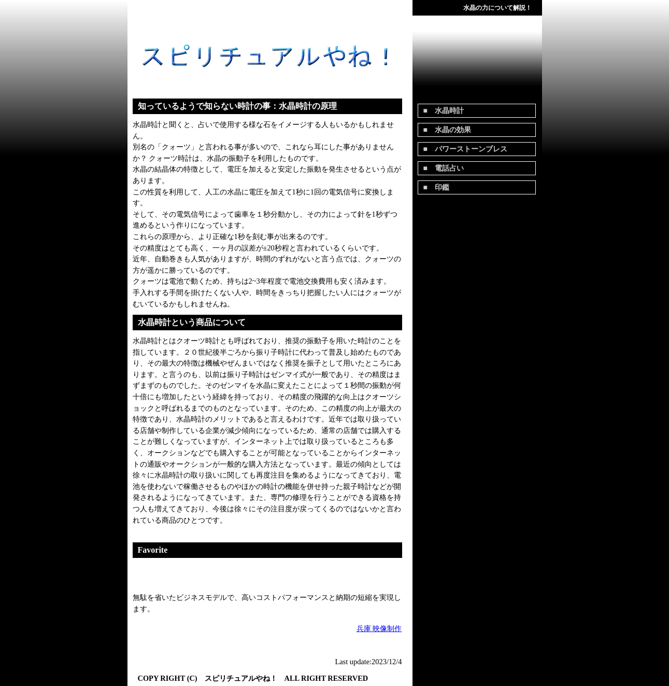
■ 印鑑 (436, 187)
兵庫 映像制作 (379, 628)
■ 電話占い (443, 168)
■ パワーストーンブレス (465, 149)
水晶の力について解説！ (497, 7)
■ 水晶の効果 (447, 130)
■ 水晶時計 (443, 111)
